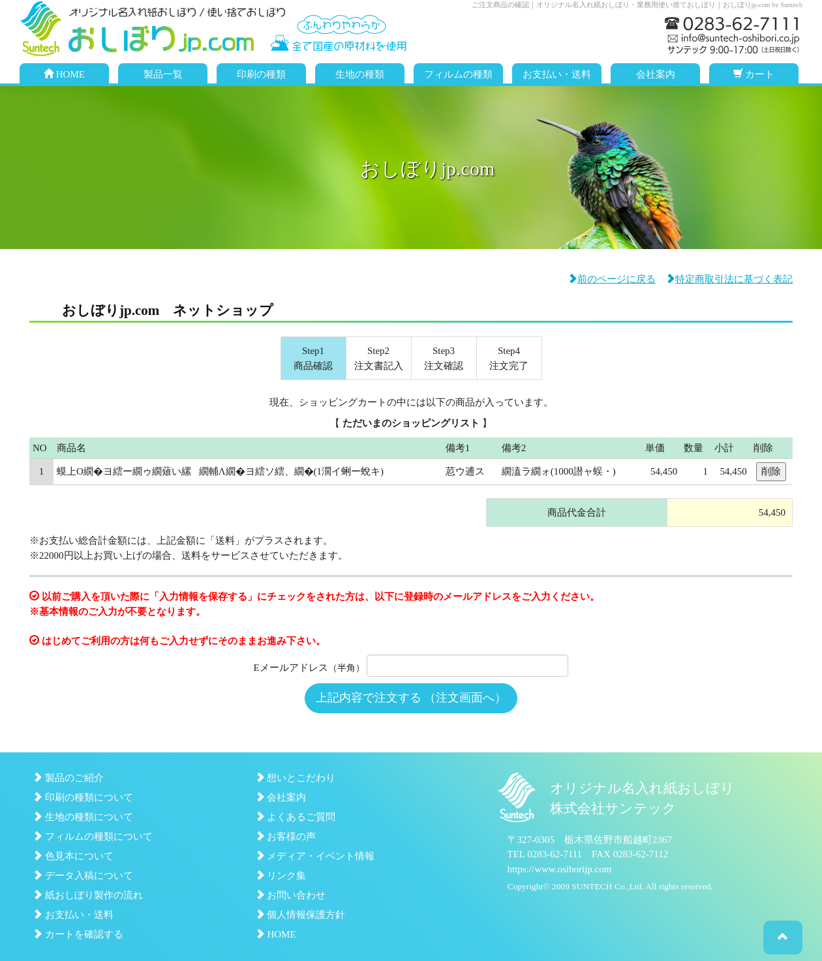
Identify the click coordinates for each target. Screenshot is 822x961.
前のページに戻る (612, 279)
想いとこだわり (295, 778)
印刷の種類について (83, 797)
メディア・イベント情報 (315, 856)
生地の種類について (83, 817)
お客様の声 (285, 836)
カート (754, 74)
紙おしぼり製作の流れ (88, 895)
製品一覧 (163, 74)
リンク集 (281, 875)
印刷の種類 (261, 74)
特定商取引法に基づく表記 (729, 279)
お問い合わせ (290, 895)
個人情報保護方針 (300, 914)
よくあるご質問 (295, 817)
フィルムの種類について (93, 836)
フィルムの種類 (458, 74)
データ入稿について (83, 875)
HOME (64, 74)
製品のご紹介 (68, 778)
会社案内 (655, 74)
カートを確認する (78, 934)
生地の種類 (359, 74)
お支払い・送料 (557, 74)
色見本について (73, 856)
